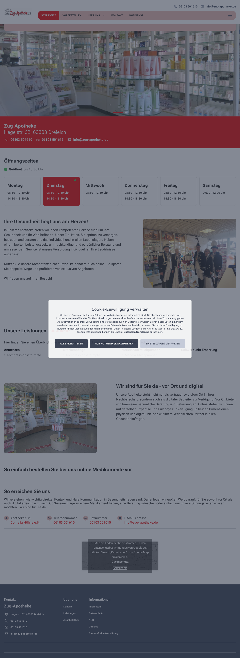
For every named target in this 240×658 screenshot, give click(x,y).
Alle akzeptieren (71, 343)
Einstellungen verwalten (162, 343)
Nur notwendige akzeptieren (114, 343)
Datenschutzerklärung (136, 332)
